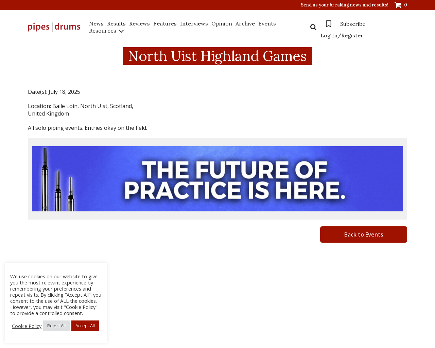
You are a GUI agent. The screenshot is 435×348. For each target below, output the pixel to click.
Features (165, 23)
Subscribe (352, 23)
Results (116, 23)
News (96, 23)
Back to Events (363, 234)
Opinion (221, 23)
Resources (102, 30)
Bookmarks (328, 24)
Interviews (194, 23)
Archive (245, 23)
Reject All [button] (56, 326)
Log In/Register (341, 35)
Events (267, 23)
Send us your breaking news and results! (344, 5)
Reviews (139, 23)
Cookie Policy (26, 326)
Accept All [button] (85, 326)
